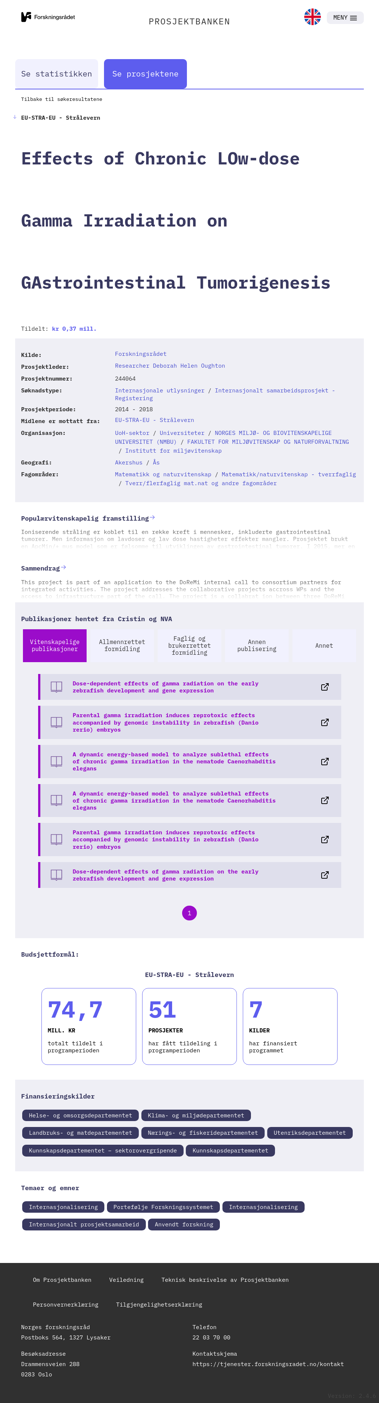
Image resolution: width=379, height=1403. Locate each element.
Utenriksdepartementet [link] (310, 1132)
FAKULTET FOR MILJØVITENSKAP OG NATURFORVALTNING (268, 441)
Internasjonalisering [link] (63, 1206)
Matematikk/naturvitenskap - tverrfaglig (289, 474)
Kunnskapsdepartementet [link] (230, 1150)
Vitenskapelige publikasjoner (55, 645)
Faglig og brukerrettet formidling (189, 645)
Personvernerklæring (65, 1304)
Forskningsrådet (141, 353)
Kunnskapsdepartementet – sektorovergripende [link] (103, 1150)
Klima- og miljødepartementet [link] (196, 1115)
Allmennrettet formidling (122, 645)
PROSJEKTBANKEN (190, 21)
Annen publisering (256, 645)
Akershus (128, 462)
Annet (324, 645)
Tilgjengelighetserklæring (159, 1304)
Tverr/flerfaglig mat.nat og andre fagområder (201, 483)
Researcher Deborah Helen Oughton (170, 365)
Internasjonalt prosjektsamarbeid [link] (84, 1224)
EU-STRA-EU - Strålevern (154, 419)
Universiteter (182, 432)
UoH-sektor (132, 432)
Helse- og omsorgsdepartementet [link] (80, 1115)
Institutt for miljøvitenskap (173, 450)
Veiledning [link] (126, 1279)
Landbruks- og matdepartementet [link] (80, 1132)
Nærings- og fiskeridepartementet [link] (203, 1132)
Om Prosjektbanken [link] (62, 1279)
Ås (156, 462)
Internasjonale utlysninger (160, 390)
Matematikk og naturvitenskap (163, 474)
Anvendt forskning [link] (184, 1224)
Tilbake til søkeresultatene (61, 99)
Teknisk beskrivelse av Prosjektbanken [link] (225, 1279)
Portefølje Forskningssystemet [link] (164, 1206)
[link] (312, 17)
